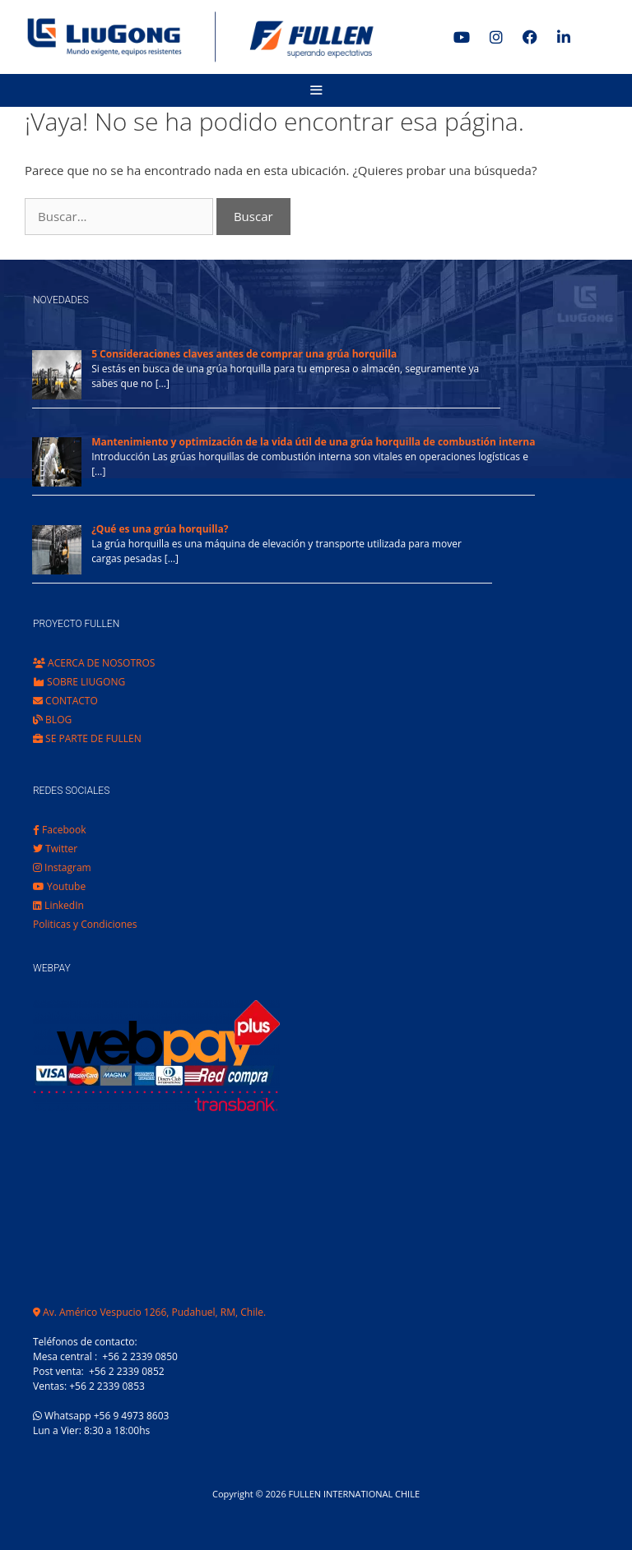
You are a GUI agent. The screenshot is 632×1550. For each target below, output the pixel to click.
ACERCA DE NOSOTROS (94, 663)
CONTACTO (65, 701)
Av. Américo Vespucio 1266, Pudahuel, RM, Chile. (149, 1312)
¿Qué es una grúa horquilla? (159, 529)
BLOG (52, 720)
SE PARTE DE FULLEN (87, 738)
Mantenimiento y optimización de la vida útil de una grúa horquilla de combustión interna (313, 442)
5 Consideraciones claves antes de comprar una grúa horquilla (244, 354)
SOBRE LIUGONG (79, 682)
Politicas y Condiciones (85, 924)
